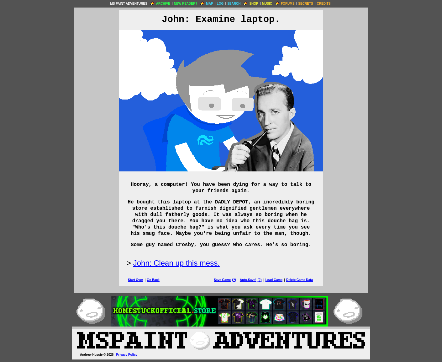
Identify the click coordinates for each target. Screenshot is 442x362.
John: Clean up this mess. (176, 263)
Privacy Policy (127, 354)
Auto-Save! (248, 280)
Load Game (273, 280)
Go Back (153, 280)
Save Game (222, 280)
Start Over (135, 280)
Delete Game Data (299, 280)
